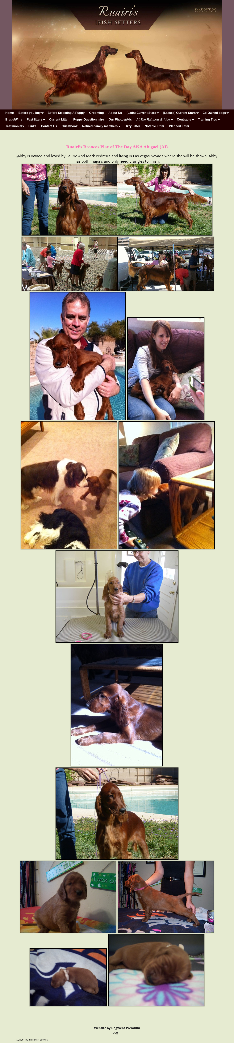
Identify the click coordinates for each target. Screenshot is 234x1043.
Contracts (186, 119)
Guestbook (70, 126)
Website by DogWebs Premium (117, 1028)
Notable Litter (154, 126)
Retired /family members (102, 126)
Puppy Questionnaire (88, 119)
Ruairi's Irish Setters (36, 1039)
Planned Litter (179, 126)
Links (32, 126)
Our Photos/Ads (120, 119)
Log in (117, 1032)
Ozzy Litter (132, 126)
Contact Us (49, 126)
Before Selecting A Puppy (66, 112)
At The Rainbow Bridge (155, 119)
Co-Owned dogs (217, 112)
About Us (115, 112)
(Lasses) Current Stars (181, 112)
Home (9, 112)
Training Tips (209, 119)
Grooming (96, 112)
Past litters (37, 119)
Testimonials (14, 126)
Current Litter (59, 119)
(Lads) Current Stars (144, 112)
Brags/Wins (13, 119)
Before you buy (31, 112)
